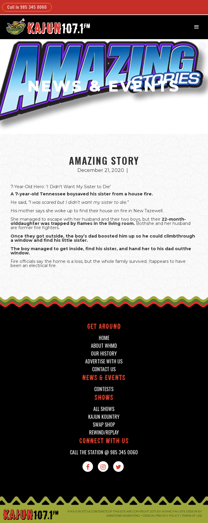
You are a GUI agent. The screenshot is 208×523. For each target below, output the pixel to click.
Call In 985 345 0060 (27, 7)
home (104, 338)
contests (103, 389)
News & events (104, 378)
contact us (104, 369)
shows (104, 398)
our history (104, 353)
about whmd (104, 346)
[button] (197, 27)
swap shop (104, 425)
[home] (44, 26)
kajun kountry (104, 417)
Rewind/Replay (104, 432)
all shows (103, 409)
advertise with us (104, 361)
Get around (104, 327)
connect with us (104, 441)
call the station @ (104, 452)
